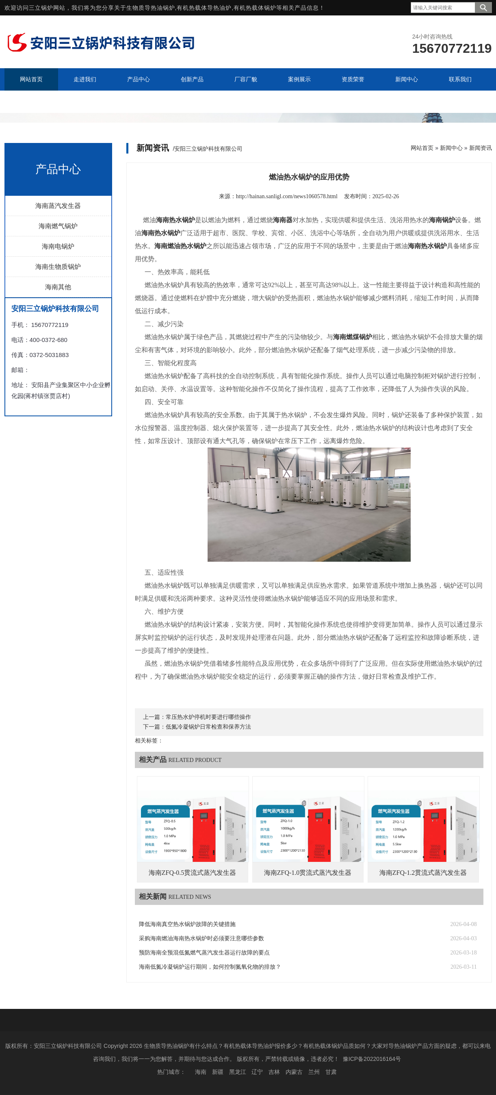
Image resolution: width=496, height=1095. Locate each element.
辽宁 (257, 1072)
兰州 (314, 1072)
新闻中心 (451, 148)
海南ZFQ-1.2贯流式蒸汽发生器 (423, 872)
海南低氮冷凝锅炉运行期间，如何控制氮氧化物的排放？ (210, 967)
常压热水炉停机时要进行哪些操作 (208, 717)
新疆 (217, 1072)
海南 (200, 1072)
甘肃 (331, 1072)
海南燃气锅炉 (58, 226)
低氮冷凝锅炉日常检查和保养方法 (208, 727)
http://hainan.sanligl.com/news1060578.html (287, 196)
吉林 (274, 1072)
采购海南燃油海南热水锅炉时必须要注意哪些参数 (201, 938)
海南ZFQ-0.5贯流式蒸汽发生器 (192, 872)
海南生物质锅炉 (58, 266)
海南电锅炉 (58, 246)
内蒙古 (294, 1072)
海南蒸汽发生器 (58, 205)
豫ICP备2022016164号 (372, 1059)
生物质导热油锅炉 (150, 7)
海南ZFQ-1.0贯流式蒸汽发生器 (308, 872)
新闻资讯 (480, 148)
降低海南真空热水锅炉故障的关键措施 (187, 924)
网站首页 (422, 148)
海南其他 (58, 286)
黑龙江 (237, 1072)
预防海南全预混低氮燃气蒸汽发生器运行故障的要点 (204, 953)
